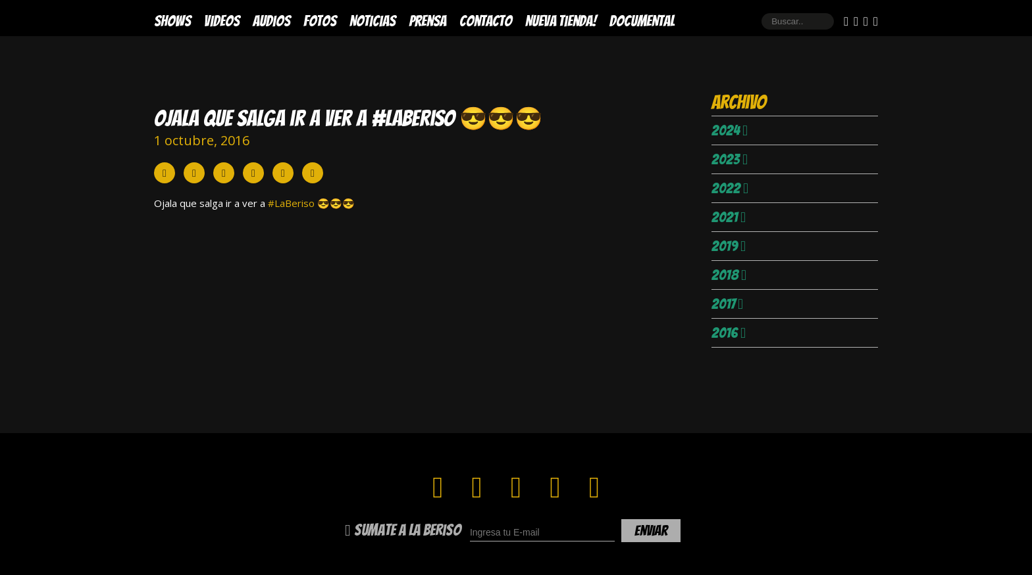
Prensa (427, 21)
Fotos (319, 21)
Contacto (485, 21)
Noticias (372, 21)
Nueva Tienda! (560, 21)
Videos (222, 21)
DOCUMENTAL (642, 21)
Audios (271, 21)
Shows (172, 21)
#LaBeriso (291, 203)
